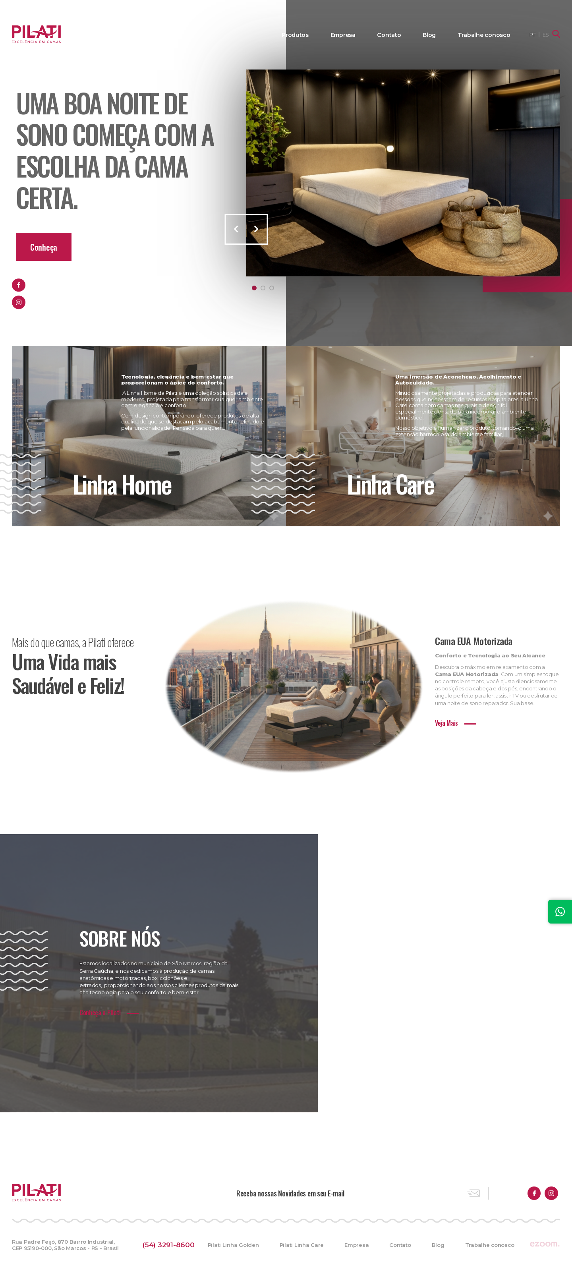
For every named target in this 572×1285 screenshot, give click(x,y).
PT (532, 34)
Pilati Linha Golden (232, 1247)
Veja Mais (446, 725)
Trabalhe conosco (486, 35)
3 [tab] (271, 288)
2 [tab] (263, 288)
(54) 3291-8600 (170, 1247)
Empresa (353, 35)
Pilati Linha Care (301, 1247)
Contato (397, 35)
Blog (434, 35)
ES (546, 34)
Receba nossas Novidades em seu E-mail (290, 1195)
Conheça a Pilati (100, 1015)
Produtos (308, 35)
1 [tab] (254, 288)
